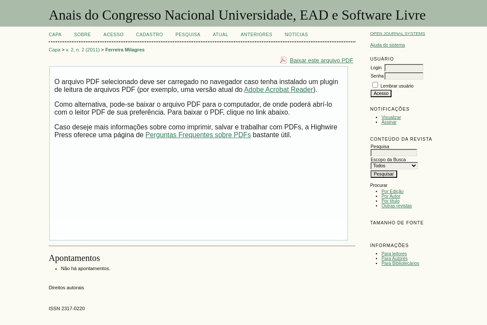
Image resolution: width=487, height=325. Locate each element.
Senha (377, 76)
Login (376, 67)
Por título (390, 201)
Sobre (82, 34)
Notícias (296, 34)
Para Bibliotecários (400, 263)
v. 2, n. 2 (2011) (83, 49)
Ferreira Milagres (124, 49)
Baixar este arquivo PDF (322, 60)
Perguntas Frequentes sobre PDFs (198, 135)
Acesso (113, 34)
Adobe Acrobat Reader (278, 89)
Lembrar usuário (397, 86)
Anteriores (256, 34)
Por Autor (390, 196)
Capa (55, 34)
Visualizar (391, 117)
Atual (220, 34)
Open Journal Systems (397, 33)
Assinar (389, 122)
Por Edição (392, 191)
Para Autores (394, 258)
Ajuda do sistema (387, 45)
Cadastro (149, 34)
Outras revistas (396, 205)
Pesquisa (187, 34)
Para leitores (394, 253)
